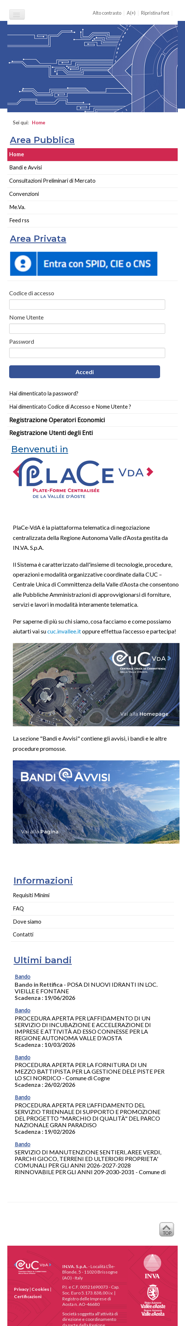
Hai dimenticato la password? (43, 393)
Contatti (23, 934)
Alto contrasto (107, 13)
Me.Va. (17, 207)
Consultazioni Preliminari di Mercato (52, 181)
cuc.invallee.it (64, 631)
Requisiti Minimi (31, 895)
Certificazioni (27, 1296)
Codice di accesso (31, 293)
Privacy (21, 1289)
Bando (22, 976)
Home (16, 154)
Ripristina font (155, 13)
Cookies (40, 1289)
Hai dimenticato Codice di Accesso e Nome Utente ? (70, 406)
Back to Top (167, 1231)
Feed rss (19, 220)
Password (21, 341)
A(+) (131, 13)
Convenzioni (24, 194)
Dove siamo (27, 921)
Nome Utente (26, 317)
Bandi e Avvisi (25, 167)
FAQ (18, 908)
